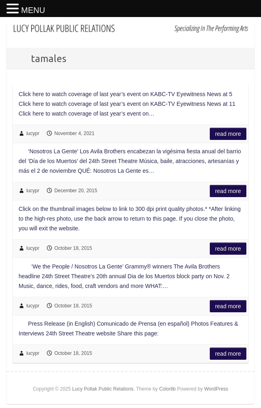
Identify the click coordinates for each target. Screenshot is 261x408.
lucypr (32, 133)
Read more (228, 134)
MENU (33, 10)
